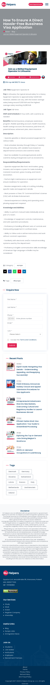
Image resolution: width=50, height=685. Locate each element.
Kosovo (22, 482)
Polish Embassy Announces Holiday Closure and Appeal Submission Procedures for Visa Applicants (29, 388)
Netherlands (14, 487)
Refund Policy (25, 674)
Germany (25, 471)
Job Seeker (8, 650)
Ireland (11, 493)
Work (6, 607)
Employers (8, 655)
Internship (8, 615)
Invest (6, 610)
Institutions (8, 652)
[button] (5, 271)
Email (10, 323)
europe (20, 265)
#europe (17, 281)
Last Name (12, 307)
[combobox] (11, 318)
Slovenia (12, 477)
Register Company (11, 612)
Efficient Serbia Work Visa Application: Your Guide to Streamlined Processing (28, 424)
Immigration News (11, 634)
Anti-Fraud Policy (25, 677)
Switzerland (26, 477)
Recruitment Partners (12, 658)
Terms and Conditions (28, 340)
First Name (12, 299)
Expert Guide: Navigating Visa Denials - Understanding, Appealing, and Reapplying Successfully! (29, 371)
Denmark (12, 471)
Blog (13, 32)
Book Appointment (35, 4)
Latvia (11, 482)
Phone (10, 315)
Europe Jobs (9, 631)
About (25, 667)
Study (6, 604)
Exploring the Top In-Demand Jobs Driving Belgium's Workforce (29, 438)
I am (9, 331)
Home (7, 32)
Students (7, 647)
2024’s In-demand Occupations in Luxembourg (29, 451)
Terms (25, 669)
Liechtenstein (29, 487)
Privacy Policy (25, 672)
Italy (32, 482)
